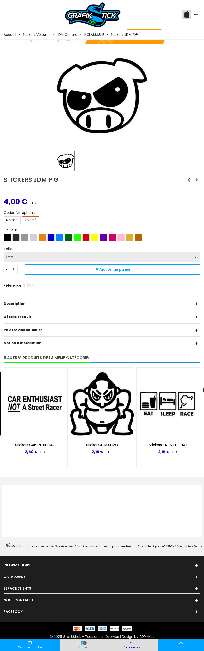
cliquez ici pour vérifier (113, 546)
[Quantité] (13, 269)
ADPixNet (146, 636)
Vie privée (184, 546)
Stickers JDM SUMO (102, 444)
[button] (188, 357)
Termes (199, 546)
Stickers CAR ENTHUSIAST (35, 444)
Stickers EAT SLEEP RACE (168, 444)
